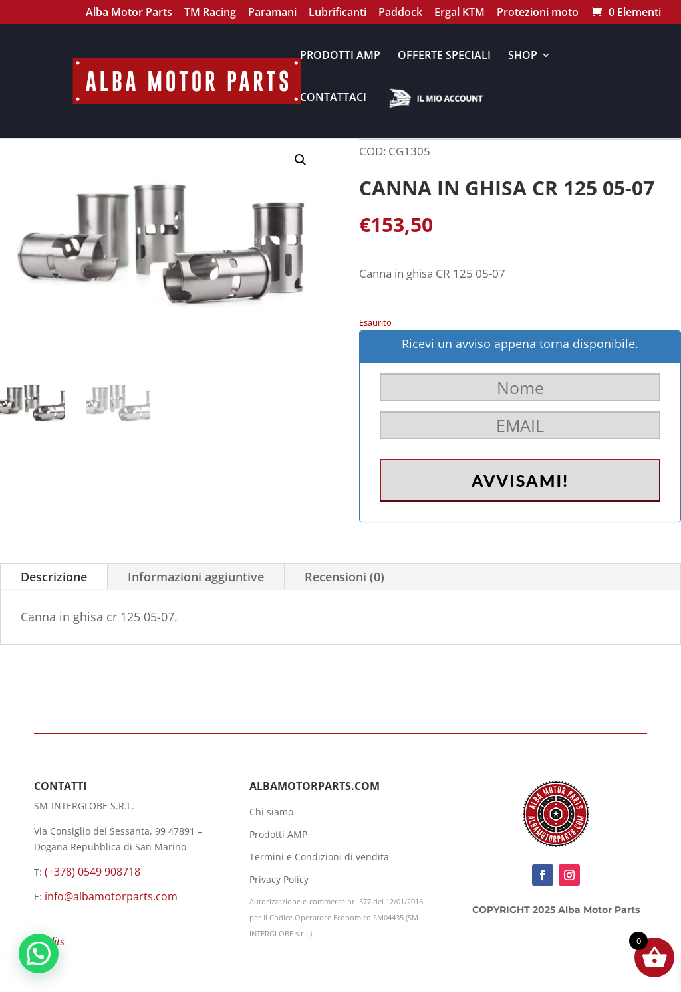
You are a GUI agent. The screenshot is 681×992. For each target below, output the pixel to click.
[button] (301, 160)
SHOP (522, 56)
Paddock (400, 13)
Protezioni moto (538, 13)
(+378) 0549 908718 (92, 871)
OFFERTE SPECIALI (444, 56)
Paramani (272, 13)
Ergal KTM (459, 13)
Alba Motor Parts (129, 13)
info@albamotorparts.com (111, 896)
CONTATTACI (333, 98)
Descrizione (54, 577)
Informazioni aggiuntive (196, 577)
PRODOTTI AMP (340, 56)
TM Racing (210, 13)
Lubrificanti (337, 13)
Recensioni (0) (344, 577)
